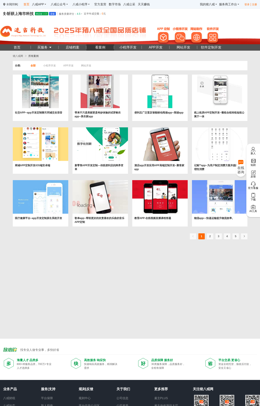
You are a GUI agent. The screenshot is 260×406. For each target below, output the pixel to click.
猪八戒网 (18, 55)
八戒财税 (9, 398)
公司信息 (122, 398)
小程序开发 (128, 47)
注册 (254, 4)
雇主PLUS (161, 398)
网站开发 (183, 47)
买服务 (44, 47)
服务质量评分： (71, 13)
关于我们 (123, 389)
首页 (17, 47)
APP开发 (155, 47)
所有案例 (33, 55)
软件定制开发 (211, 47)
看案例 (100, 47)
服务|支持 (48, 389)
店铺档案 (72, 47)
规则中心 (85, 398)
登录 (247, 4)
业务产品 (10, 389)
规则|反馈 (86, 389)
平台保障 (47, 398)
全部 (33, 65)
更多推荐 (161, 389)
